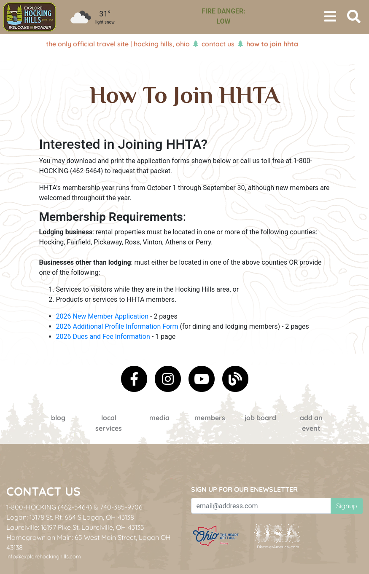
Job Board (260, 417)
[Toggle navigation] (330, 16)
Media (159, 417)
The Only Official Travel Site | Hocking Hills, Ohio (118, 44)
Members (209, 417)
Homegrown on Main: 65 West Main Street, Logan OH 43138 (88, 542)
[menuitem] (29, 17)
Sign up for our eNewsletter (244, 489)
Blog (58, 417)
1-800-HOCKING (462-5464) (49, 507)
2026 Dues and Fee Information (103, 337)
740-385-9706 (121, 507)
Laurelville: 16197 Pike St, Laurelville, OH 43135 (75, 527)
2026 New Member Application (102, 316)
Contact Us (218, 44)
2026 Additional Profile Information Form (117, 326)
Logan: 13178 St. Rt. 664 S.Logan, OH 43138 (70, 517)
